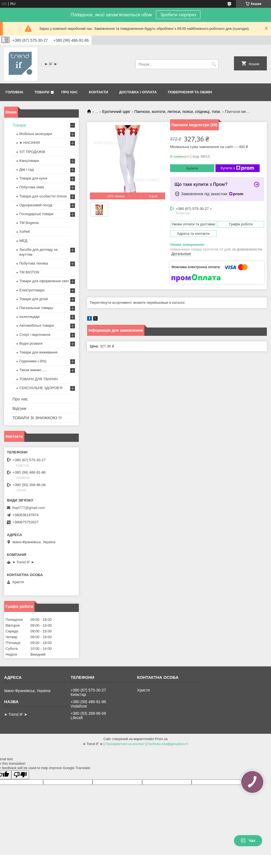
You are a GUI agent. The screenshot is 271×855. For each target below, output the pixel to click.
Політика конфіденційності (167, 744)
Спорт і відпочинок (34, 334)
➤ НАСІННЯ (29, 143)
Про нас (69, 92)
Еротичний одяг (116, 111)
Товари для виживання (38, 352)
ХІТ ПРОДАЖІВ (32, 152)
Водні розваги (30, 343)
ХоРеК (24, 231)
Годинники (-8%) (32, 361)
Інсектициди (29, 317)
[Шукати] (213, 64)
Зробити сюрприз (178, 14)
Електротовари (32, 290)
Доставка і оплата (138, 92)
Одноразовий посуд (35, 205)
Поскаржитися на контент (125, 744)
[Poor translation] (20, 774)
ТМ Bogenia (29, 223)
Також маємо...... (33, 370)
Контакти (98, 92)
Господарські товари (36, 214)
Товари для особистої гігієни (43, 196)
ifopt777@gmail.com (28, 508)
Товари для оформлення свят (44, 281)
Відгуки (19, 408)
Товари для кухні (33, 178)
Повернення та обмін (190, 92)
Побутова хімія (31, 187)
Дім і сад (26, 169)
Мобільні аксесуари (35, 134)
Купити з (237, 168)
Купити (192, 168)
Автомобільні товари (36, 325)
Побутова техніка (33, 263)
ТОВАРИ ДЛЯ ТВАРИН (38, 379)
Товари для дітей (33, 299)
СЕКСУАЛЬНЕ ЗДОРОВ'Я (40, 388)
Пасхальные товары (36, 308)
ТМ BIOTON (29, 272)
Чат (248, 840)
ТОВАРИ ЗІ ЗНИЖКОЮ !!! (37, 417)
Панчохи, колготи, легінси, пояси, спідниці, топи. (177, 111)
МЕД (23, 241)
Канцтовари (29, 161)
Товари (41, 92)
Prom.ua (161, 739)
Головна (14, 92)
